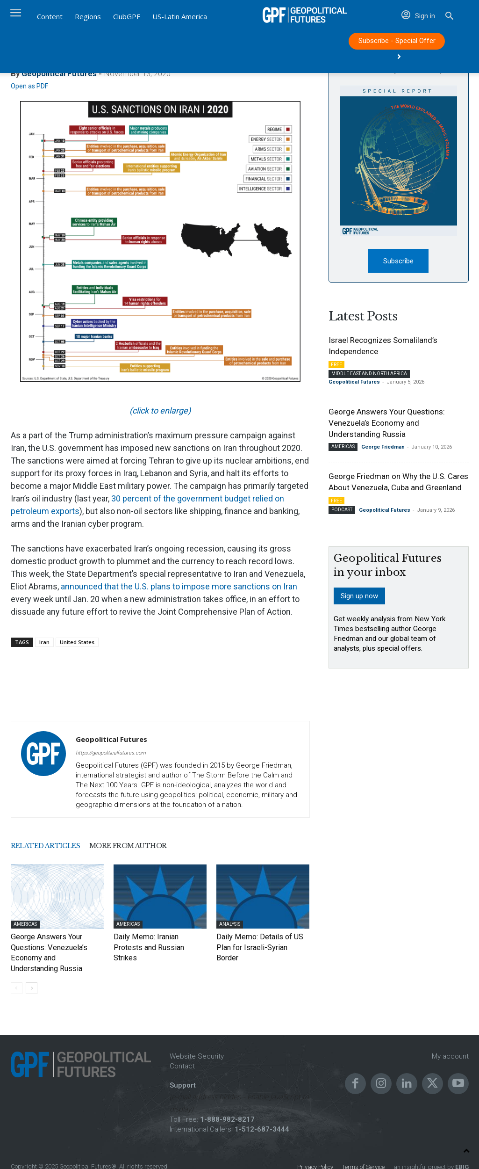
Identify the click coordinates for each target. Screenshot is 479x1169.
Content (50, 16)
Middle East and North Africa (369, 375)
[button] (449, 17)
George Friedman (383, 449)
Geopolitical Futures (111, 739)
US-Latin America (179, 16)
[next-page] (31, 974)
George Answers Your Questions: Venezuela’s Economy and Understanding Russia (55, 945)
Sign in (418, 16)
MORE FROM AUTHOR (175, 846)
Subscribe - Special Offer (397, 43)
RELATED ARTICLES (61, 846)
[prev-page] (16, 974)
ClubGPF (126, 16)
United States (77, 642)
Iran (44, 642)
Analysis (229, 924)
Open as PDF (29, 86)
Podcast (341, 511)
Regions (88, 16)
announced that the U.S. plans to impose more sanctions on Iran (179, 586)
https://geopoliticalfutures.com (111, 753)
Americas (25, 924)
